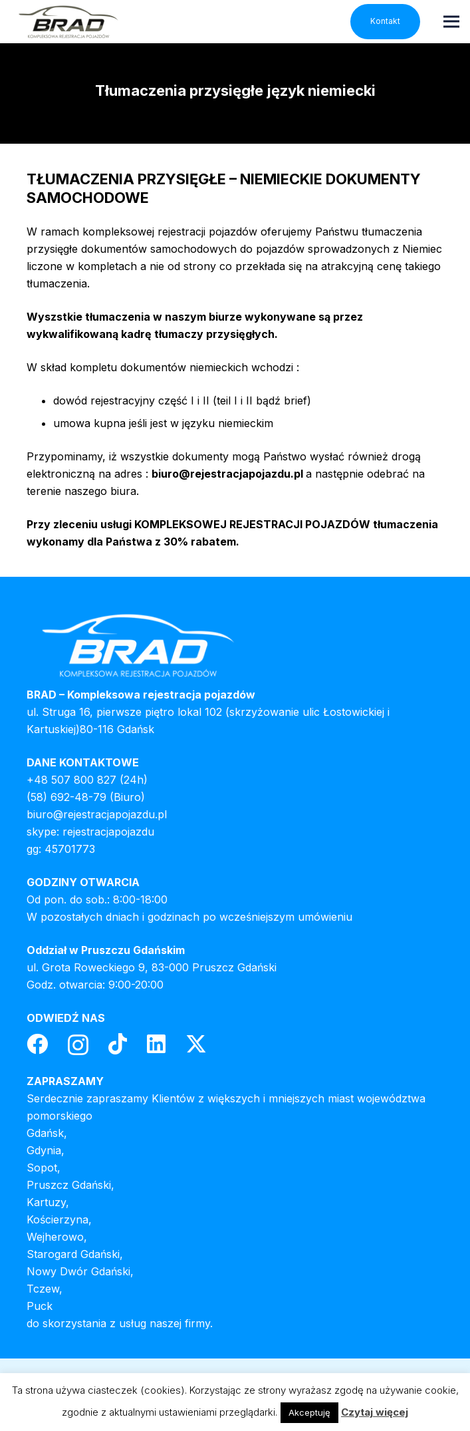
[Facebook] (37, 1043)
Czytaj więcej (374, 1412)
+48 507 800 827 (71, 779)
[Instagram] (78, 1044)
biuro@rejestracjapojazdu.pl (97, 814)
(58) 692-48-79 (66, 797)
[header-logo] (68, 21)
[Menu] (451, 21)
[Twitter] (196, 1044)
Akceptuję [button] (309, 1412)
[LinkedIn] (156, 1043)
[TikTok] (117, 1043)
